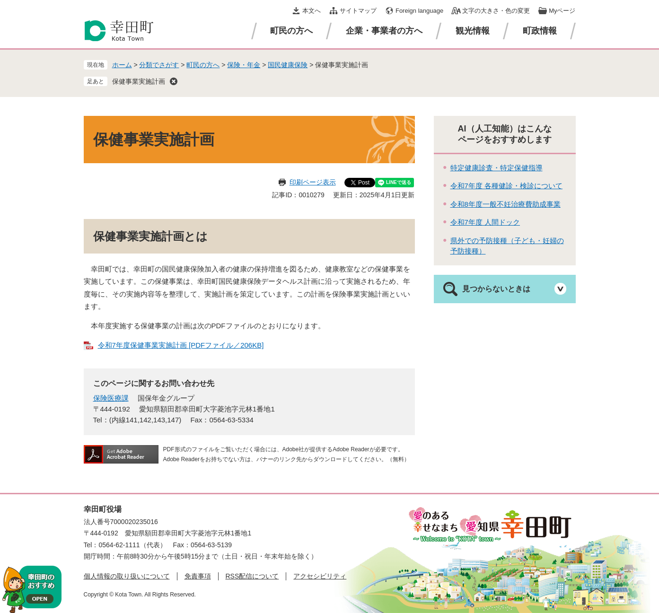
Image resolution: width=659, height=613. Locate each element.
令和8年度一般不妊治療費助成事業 (505, 204)
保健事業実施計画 (138, 81)
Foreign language (419, 10)
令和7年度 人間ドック (485, 222)
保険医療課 (111, 398)
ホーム (122, 65)
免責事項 (198, 576)
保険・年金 (243, 65)
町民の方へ (291, 30)
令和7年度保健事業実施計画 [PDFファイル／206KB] (181, 345)
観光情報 (473, 30)
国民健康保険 (288, 65)
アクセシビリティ (319, 576)
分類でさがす (159, 65)
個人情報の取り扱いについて (127, 576)
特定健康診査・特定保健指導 (496, 168)
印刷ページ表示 (313, 182)
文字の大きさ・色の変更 (496, 10)
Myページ (562, 10)
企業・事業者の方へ (384, 30)
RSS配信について (252, 576)
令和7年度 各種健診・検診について (506, 186)
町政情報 (540, 30)
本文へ (311, 10)
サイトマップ (358, 10)
